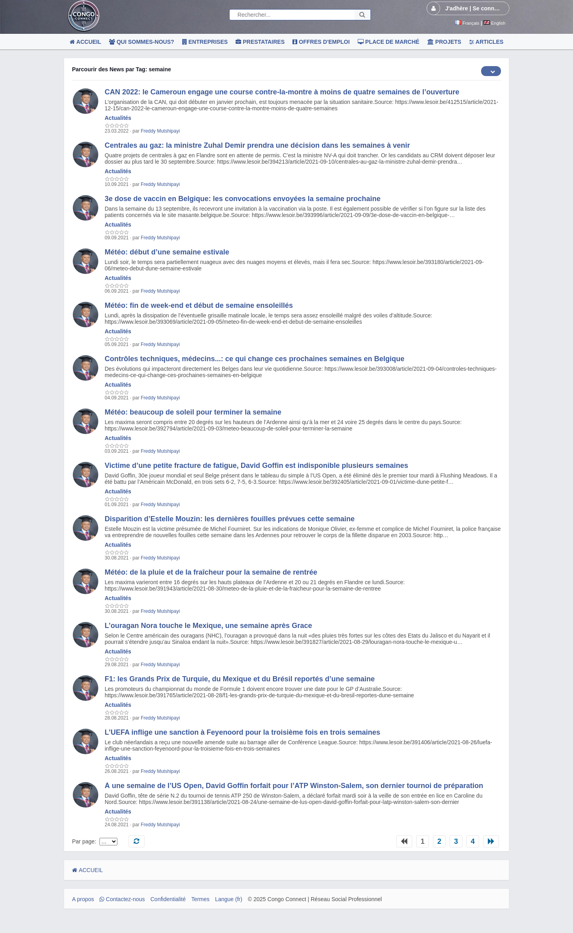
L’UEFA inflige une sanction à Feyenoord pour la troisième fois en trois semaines (242, 732)
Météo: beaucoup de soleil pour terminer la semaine (193, 412)
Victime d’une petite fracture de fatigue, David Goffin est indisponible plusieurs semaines (256, 465)
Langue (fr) (228, 899)
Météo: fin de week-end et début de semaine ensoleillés (199, 305)
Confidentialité (168, 899)
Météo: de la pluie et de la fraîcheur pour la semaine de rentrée (211, 572)
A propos (83, 899)
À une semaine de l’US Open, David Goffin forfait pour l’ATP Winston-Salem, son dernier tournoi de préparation (294, 786)
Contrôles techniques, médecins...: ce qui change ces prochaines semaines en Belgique (254, 359)
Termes (200, 899)
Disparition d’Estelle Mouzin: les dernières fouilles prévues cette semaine (230, 519)
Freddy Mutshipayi (160, 131)
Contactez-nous (122, 899)
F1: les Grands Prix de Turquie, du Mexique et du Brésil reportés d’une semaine (240, 679)
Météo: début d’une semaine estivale (167, 252)
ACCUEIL (87, 870)
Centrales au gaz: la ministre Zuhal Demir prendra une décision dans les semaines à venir (257, 145)
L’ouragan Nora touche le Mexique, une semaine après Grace (208, 626)
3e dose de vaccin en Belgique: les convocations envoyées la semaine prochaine (242, 199)
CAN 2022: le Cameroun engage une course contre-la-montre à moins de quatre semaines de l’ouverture (282, 92)
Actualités (118, 118)
